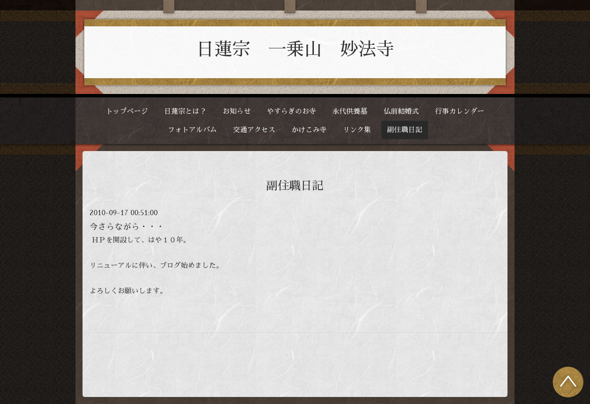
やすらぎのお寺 (291, 111)
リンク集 (357, 129)
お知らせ (237, 111)
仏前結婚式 (401, 111)
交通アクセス (254, 129)
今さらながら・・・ (127, 227)
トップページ (127, 111)
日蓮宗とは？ (185, 111)
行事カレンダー (459, 111)
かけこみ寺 (309, 129)
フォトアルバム (192, 129)
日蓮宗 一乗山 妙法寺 (295, 49)
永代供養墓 (349, 111)
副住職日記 (404, 129)
